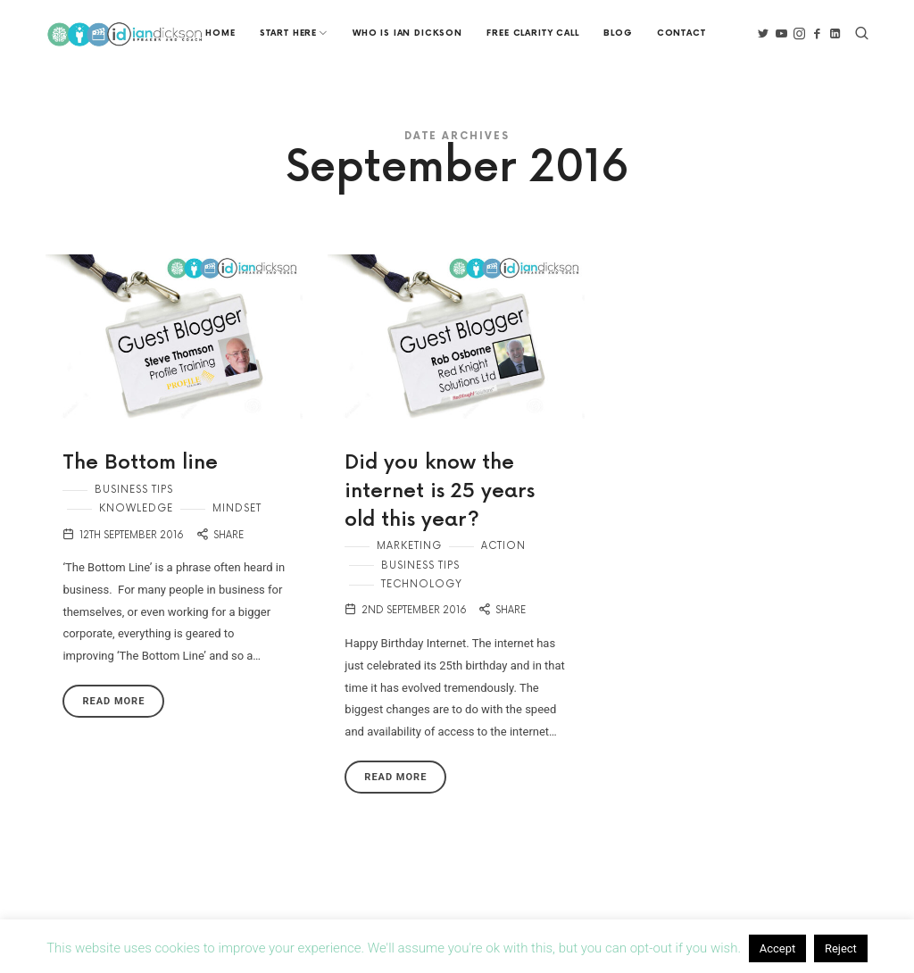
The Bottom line (141, 463)
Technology (421, 583)
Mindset (237, 508)
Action (503, 545)
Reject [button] (841, 948)
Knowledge (136, 508)
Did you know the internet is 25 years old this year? (440, 491)
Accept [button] (778, 948)
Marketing (409, 545)
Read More (113, 701)
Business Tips (134, 489)
